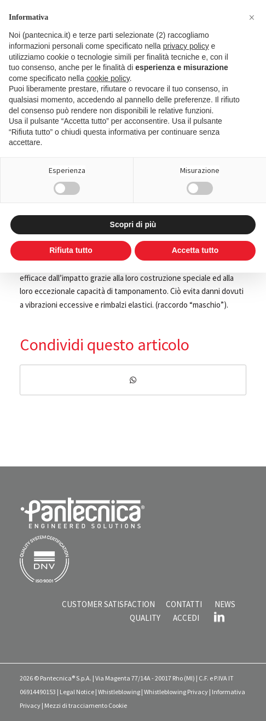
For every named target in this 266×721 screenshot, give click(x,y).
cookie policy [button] (108, 78)
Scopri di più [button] (133, 224)
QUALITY (145, 618)
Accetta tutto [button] (195, 250)
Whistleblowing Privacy (176, 692)
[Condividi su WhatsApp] (132, 380)
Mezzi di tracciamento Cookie (85, 705)
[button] (252, 17)
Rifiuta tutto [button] (70, 250)
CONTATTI (184, 604)
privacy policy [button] (186, 46)
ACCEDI (186, 618)
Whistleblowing (119, 692)
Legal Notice (77, 692)
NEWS (225, 604)
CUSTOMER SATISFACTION (108, 604)
